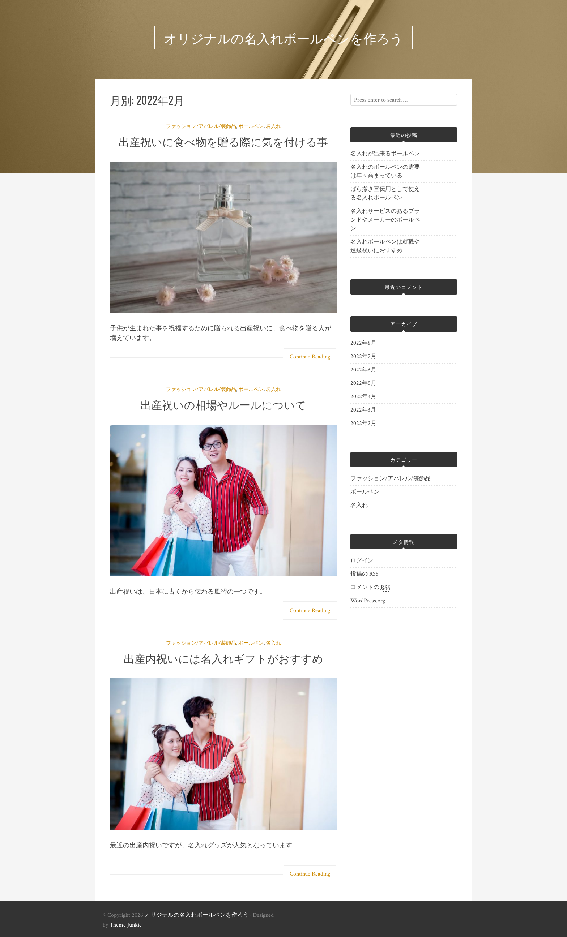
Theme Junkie (126, 925)
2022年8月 (363, 343)
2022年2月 (363, 423)
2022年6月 (363, 370)
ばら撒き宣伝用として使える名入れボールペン (385, 193)
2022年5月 (363, 383)
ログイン (362, 560)
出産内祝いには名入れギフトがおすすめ (223, 658)
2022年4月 (363, 396)
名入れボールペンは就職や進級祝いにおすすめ (385, 246)
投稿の (364, 574)
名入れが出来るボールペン (385, 154)
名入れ (273, 126)
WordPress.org (367, 601)
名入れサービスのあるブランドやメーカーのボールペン (385, 219)
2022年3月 (363, 410)
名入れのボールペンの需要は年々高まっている (385, 171)
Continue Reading (310, 357)
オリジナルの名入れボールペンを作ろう (197, 915)
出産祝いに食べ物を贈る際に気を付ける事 (223, 141)
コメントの (370, 588)
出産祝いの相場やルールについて (223, 404)
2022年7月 (363, 356)
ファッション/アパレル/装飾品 (201, 126)
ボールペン (251, 126)
